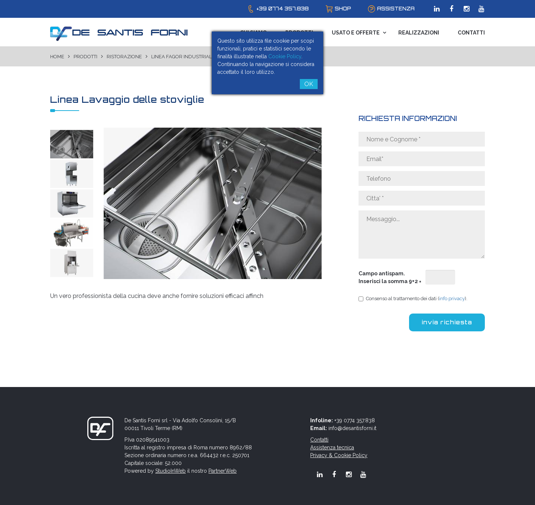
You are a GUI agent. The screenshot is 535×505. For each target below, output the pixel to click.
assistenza (396, 9)
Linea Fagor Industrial (181, 56)
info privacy (452, 298)
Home (57, 56)
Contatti (471, 33)
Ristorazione (124, 56)
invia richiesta (447, 322)
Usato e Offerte (356, 33)
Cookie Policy (284, 56)
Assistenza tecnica (332, 447)
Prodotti (85, 56)
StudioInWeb (170, 471)
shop (343, 9)
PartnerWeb (222, 471)
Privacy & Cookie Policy (338, 455)
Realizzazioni (418, 33)
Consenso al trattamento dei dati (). (413, 298)
